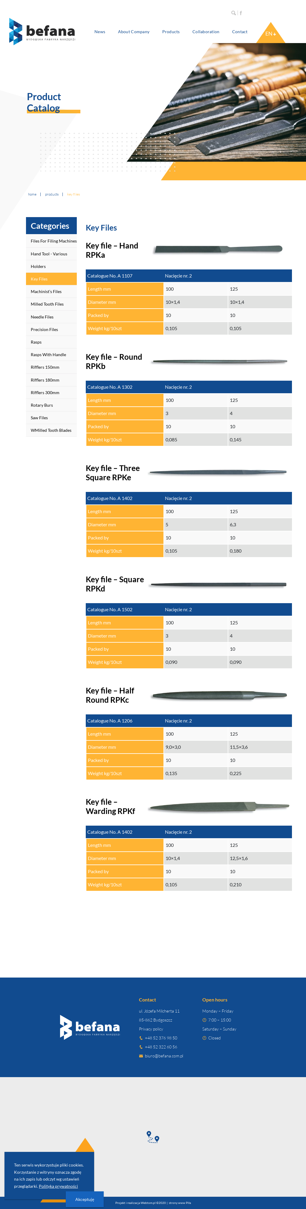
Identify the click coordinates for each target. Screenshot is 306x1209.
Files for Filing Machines (54, 240)
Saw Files (39, 417)
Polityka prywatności (58, 1186)
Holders (38, 266)
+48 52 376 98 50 (161, 1037)
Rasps (36, 341)
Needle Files (42, 316)
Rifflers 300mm (45, 392)
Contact (240, 31)
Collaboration (205, 31)
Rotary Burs (42, 405)
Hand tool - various (49, 253)
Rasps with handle (48, 354)
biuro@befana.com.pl (164, 1055)
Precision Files (44, 329)
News (99, 31)
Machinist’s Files (46, 291)
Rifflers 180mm (45, 379)
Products (171, 31)
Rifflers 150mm (45, 367)
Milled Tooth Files (47, 304)
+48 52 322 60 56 (161, 1046)
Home (32, 194)
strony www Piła (180, 1203)
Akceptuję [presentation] (84, 1199)
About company (133, 31)
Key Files (39, 278)
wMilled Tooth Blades (51, 430)
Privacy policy (151, 1028)
